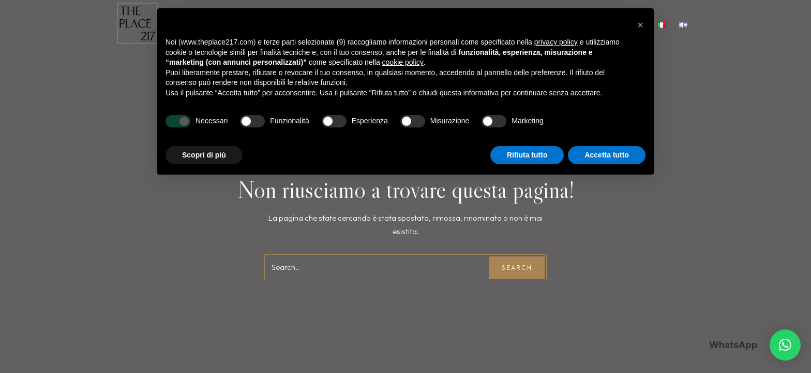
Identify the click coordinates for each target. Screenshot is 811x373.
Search (517, 267)
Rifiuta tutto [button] (527, 155)
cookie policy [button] (403, 62)
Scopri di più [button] (204, 155)
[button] (785, 345)
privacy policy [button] (556, 42)
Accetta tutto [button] (606, 155)
